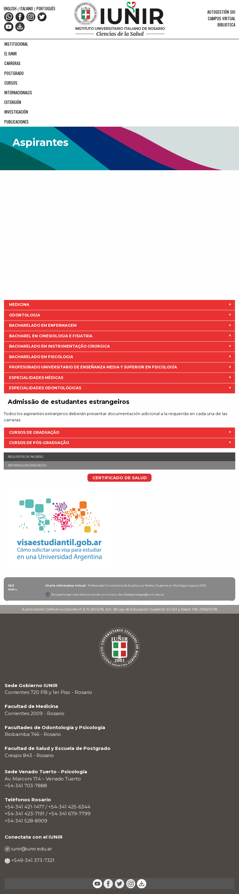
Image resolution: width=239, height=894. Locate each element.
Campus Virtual (221, 18)
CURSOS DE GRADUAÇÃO (34, 432)
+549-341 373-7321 (32, 860)
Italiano (26, 8)
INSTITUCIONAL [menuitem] (16, 44)
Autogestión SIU (221, 12)
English (10, 8)
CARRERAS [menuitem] (12, 63)
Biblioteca (226, 24)
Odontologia (24, 315)
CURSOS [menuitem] (10, 83)
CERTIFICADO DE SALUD (119, 477)
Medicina (19, 304)
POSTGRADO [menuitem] (14, 73)
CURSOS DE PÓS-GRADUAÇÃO (39, 443)
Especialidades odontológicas (45, 388)
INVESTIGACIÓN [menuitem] (16, 112)
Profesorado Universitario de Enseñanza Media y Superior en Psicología (93, 367)
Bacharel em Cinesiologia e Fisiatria (50, 336)
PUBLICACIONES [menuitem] (16, 122)
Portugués (45, 8)
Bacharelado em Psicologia (41, 357)
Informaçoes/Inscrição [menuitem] (27, 465)
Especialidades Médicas (36, 378)
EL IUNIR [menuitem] (10, 53)
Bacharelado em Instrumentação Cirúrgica (59, 346)
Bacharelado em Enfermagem (43, 325)
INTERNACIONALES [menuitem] (18, 92)
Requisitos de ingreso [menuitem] (25, 456)
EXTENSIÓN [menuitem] (12, 102)
